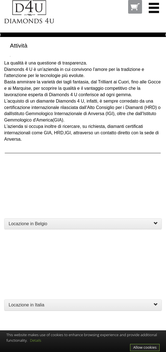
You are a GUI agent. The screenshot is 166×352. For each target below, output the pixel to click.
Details (36, 340)
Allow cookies (145, 347)
